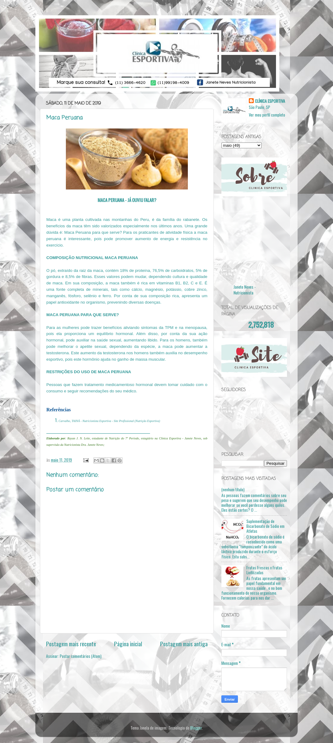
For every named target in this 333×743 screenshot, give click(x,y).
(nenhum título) (233, 489)
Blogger (196, 728)
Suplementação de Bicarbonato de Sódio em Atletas (265, 526)
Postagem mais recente (71, 643)
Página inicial (128, 643)
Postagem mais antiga (184, 643)
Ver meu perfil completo (267, 115)
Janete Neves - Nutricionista (245, 290)
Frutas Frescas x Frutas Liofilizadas (264, 569)
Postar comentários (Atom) (81, 656)
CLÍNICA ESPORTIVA (270, 101)
